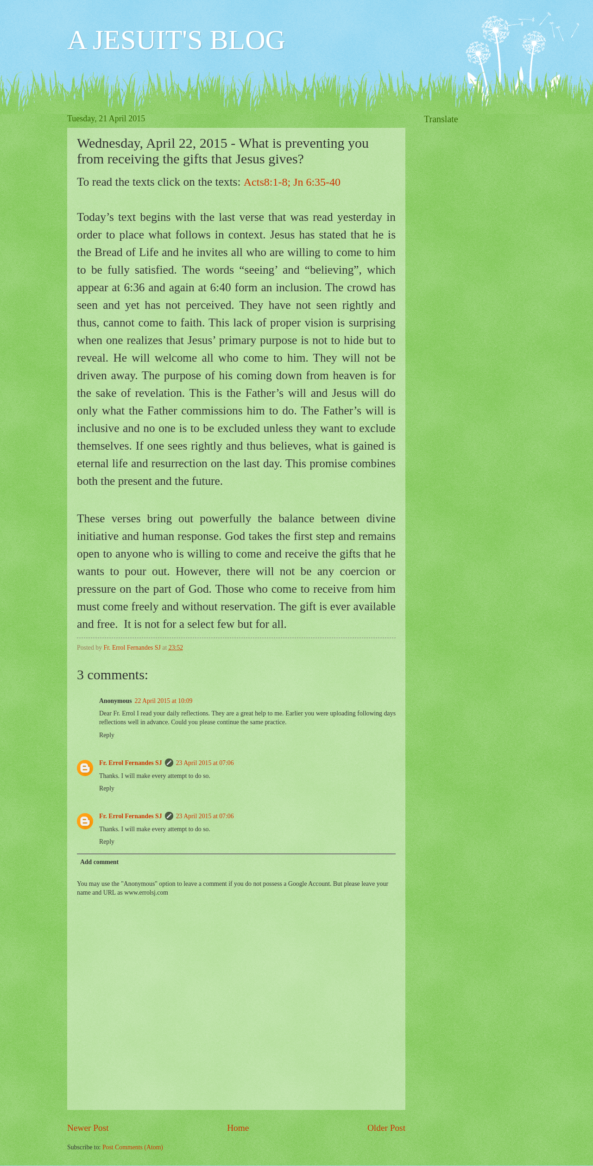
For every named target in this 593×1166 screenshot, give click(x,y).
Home (238, 1128)
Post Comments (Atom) (132, 1147)
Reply (106, 735)
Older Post (386, 1128)
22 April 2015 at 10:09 (164, 700)
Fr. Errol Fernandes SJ (130, 762)
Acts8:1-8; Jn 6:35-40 (292, 182)
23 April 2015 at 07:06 (205, 762)
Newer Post (88, 1128)
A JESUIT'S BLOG (176, 40)
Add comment (99, 862)
